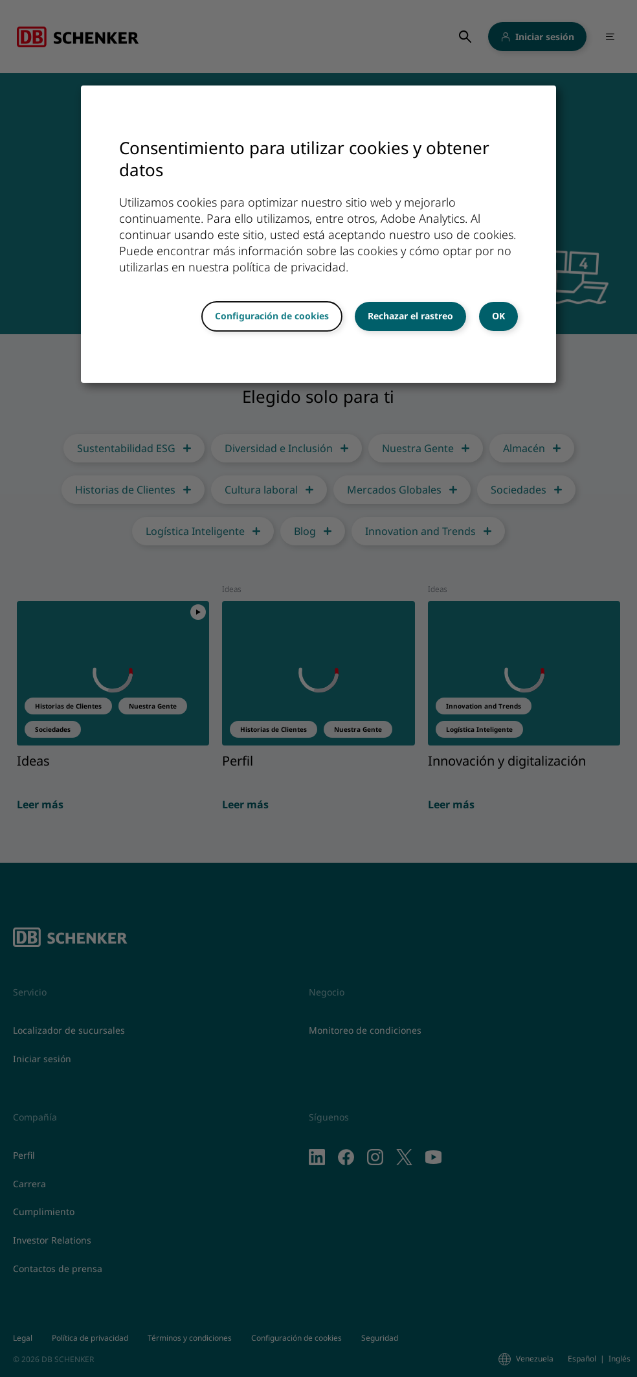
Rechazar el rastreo (410, 316)
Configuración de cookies (272, 316)
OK (498, 316)
